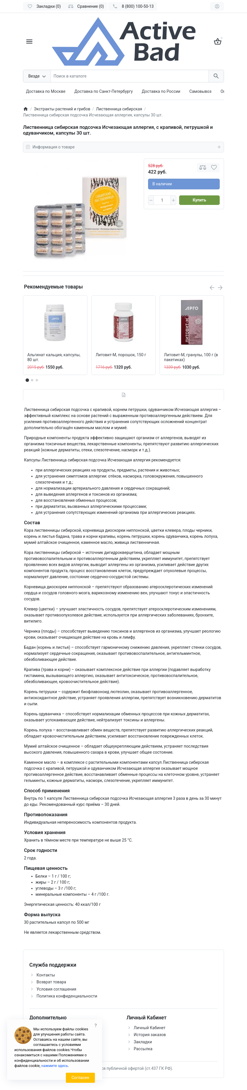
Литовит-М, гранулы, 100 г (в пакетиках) (191, 357)
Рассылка (143, 1048)
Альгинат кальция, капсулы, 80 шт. (54, 357)
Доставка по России (161, 91)
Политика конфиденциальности (67, 996)
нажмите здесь (54, 1065)
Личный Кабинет (150, 1027)
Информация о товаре (123, 147)
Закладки (143, 1042)
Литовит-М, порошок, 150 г (121, 354)
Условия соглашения (56, 989)
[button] (32, 380)
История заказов (150, 1034)
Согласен (80, 1077)
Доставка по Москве (46, 91)
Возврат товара (51, 982)
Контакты (46, 975)
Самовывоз (200, 91)
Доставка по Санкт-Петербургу (103, 91)
